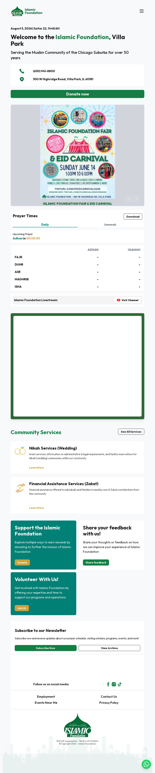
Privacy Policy (108, 703)
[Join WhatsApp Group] (129, 764)
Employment (46, 697)
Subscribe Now (45, 648)
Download (132, 216)
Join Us (21, 608)
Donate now (77, 93)
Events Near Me (46, 703)
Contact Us (109, 697)
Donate (22, 562)
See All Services (131, 431)
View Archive (109, 648)
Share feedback (96, 562)
